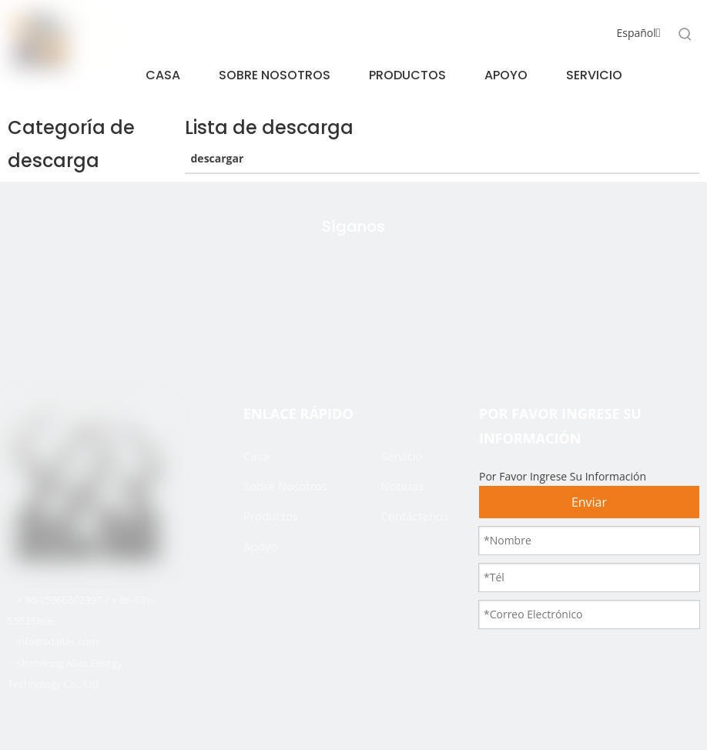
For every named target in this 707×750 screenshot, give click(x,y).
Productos (270, 516)
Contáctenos (414, 516)
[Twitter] (288, 328)
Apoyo (260, 546)
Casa (256, 456)
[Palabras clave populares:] (685, 34)
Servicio (401, 456)
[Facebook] (337, 328)
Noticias (402, 486)
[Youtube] (424, 328)
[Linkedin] (386, 328)
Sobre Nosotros (285, 486)
